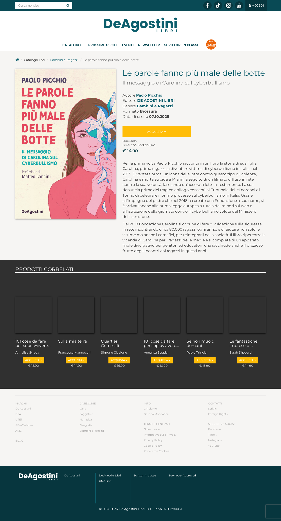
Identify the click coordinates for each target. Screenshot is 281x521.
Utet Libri (105, 481)
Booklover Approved (182, 475)
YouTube (214, 445)
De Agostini (23, 408)
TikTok (212, 434)
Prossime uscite (103, 45)
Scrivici (212, 408)
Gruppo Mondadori (156, 414)
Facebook (214, 429)
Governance (152, 429)
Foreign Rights (218, 414)
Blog (19, 440)
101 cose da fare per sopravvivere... (32, 343)
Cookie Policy (153, 445)
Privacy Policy (153, 440)
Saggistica (86, 414)
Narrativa (86, 419)
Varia (83, 408)
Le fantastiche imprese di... (243, 343)
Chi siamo (150, 408)
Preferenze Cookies (156, 451)
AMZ (18, 430)
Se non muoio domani (200, 343)
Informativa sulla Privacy (160, 434)
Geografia (86, 425)
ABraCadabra (24, 425)
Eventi (128, 45)
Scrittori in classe (181, 45)
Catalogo (73, 45)
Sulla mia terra (72, 341)
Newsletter (149, 45)
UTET (18, 419)
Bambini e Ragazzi (64, 60)
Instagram (215, 440)
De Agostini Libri (156, 100)
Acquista (156, 132)
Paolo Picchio (149, 95)
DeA (18, 414)
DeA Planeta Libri (140, 25)
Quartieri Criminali (110, 343)
